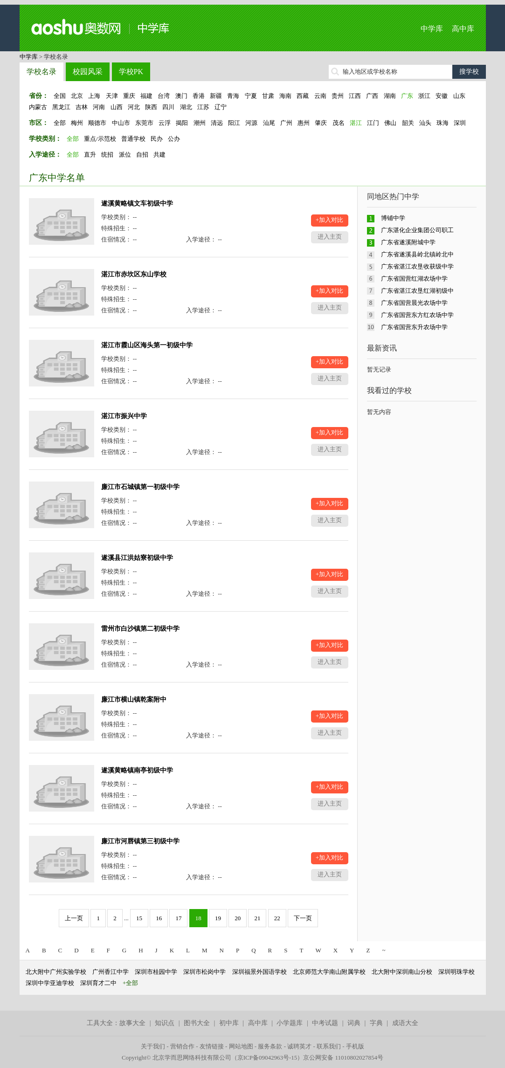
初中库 (229, 1023)
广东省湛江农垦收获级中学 (417, 266)
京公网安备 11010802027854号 (343, 1057)
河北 (134, 106)
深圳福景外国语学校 (259, 971)
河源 (251, 122)
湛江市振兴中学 (124, 416)
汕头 (425, 122)
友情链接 (212, 1046)
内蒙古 (38, 106)
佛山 (390, 122)
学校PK (131, 72)
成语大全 (405, 1023)
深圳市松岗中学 (204, 971)
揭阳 (182, 122)
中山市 (121, 122)
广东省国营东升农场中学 (414, 327)
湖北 (186, 106)
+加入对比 (329, 219)
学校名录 (41, 72)
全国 (60, 95)
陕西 (151, 106)
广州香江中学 (110, 971)
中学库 (432, 29)
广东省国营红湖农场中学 (414, 278)
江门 (373, 122)
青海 (233, 95)
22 (277, 918)
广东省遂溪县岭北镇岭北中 (417, 254)
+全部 (130, 982)
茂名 (338, 122)
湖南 (390, 95)
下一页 (303, 918)
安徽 (442, 95)
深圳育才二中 (98, 982)
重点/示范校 (100, 138)
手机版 (355, 1046)
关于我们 (153, 1046)
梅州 (77, 122)
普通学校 (133, 138)
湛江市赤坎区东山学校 (133, 274)
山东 (459, 95)
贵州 (338, 95)
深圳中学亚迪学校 (50, 982)
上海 (94, 95)
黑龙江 (61, 106)
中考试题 (325, 1023)
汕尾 (269, 122)
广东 (407, 95)
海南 (285, 95)
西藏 (303, 95)
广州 (286, 122)
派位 (125, 154)
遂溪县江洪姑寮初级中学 (137, 557)
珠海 (442, 122)
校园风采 (88, 72)
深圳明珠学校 (456, 971)
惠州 (303, 122)
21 (257, 918)
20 (238, 918)
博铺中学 (393, 217)
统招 (107, 154)
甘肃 (268, 95)
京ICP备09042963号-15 (267, 1057)
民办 (157, 138)
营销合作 (182, 1046)
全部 (60, 122)
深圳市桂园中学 (156, 971)
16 (159, 918)
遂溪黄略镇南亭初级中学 (137, 770)
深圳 (460, 122)
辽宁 (220, 106)
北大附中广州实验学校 (56, 971)
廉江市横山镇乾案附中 (133, 699)
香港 (199, 95)
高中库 (463, 29)
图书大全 (197, 1023)
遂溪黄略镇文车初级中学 (137, 203)
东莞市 (144, 122)
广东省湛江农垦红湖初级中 (417, 290)
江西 (355, 95)
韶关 (408, 122)
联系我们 (329, 1046)
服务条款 (270, 1046)
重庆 (129, 95)
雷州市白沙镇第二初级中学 (140, 628)
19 (218, 918)
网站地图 (241, 1046)
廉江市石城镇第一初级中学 (140, 486)
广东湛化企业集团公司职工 (417, 230)
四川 (168, 106)
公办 (174, 138)
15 (139, 918)
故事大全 (132, 1023)
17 (178, 918)
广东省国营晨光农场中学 (414, 302)
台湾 (164, 95)
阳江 (234, 122)
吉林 (82, 106)
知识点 (164, 1023)
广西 (372, 95)
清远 (217, 122)
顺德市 (97, 122)
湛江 (356, 122)
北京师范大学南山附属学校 (329, 971)
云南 (320, 95)
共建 (159, 154)
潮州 (200, 122)
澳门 (181, 95)
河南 (99, 106)
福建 (146, 95)
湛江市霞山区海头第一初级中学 (147, 345)
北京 (77, 95)
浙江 (424, 95)
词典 (353, 1023)
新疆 (216, 95)
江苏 (203, 106)
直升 (90, 154)
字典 (376, 1023)
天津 (112, 95)
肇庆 (321, 122)
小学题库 (290, 1023)
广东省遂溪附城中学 (408, 242)
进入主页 (330, 236)
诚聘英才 (299, 1046)
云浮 (165, 122)
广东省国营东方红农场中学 (417, 314)
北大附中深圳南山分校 (402, 971)
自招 (142, 154)
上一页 (74, 918)
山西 (117, 106)
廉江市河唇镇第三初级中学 (140, 841)
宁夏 (251, 95)
